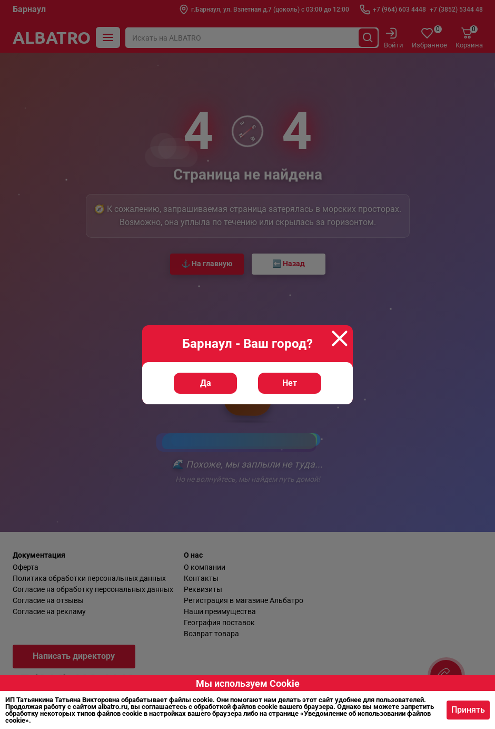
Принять (468, 710)
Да (205, 383)
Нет (289, 383)
